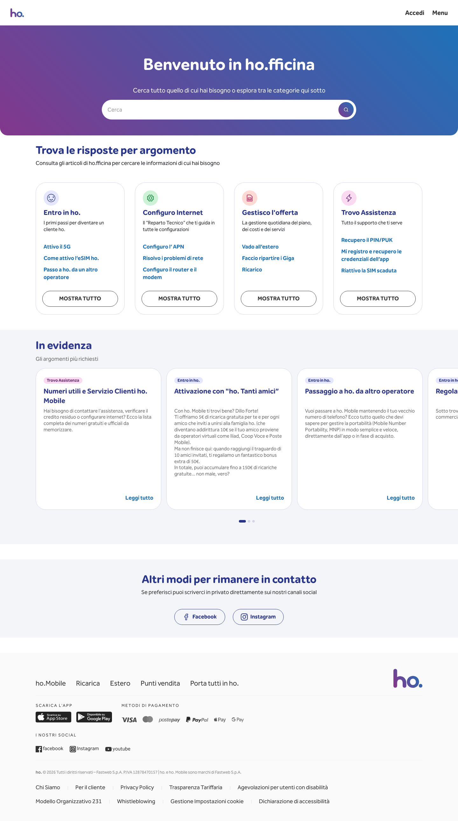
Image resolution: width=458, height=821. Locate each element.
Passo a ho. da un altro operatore (71, 273)
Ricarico (252, 269)
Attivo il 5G (57, 246)
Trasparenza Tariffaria (195, 787)
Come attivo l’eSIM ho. (71, 258)
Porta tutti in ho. (214, 683)
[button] (242, 521)
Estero (120, 683)
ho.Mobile (51, 683)
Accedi (414, 13)
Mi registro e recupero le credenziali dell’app (371, 255)
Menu (440, 13)
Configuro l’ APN (163, 246)
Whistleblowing (136, 801)
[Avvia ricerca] (346, 109)
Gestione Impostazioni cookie (207, 801)
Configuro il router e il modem (170, 273)
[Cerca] (229, 110)
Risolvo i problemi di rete (173, 258)
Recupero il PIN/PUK (366, 240)
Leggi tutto (139, 498)
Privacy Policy (137, 787)
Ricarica (88, 683)
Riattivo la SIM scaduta (369, 270)
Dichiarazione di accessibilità (294, 801)
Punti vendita (160, 683)
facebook (49, 748)
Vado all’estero (260, 246)
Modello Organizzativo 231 (69, 801)
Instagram (84, 748)
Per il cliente (90, 787)
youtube (117, 749)
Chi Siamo (48, 787)
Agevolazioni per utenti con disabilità (283, 787)
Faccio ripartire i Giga (268, 258)
